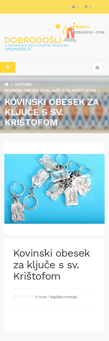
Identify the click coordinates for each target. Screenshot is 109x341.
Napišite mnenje (63, 296)
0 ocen (41, 296)
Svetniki (23, 84)
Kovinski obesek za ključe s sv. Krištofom (50, 90)
